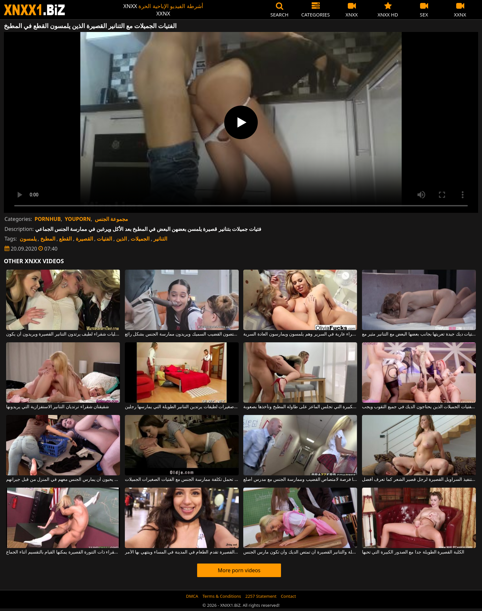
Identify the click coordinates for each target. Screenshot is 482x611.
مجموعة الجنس (111, 219)
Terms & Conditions (222, 596)
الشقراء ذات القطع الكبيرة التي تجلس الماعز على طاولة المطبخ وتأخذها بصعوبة (300, 406)
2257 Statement (260, 596)
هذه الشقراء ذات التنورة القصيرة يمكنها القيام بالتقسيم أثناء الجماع (63, 552)
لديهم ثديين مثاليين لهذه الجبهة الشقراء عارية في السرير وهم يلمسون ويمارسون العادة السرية (300, 334)
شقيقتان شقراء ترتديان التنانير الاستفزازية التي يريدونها (57, 406)
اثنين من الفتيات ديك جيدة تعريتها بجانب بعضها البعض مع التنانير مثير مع (419, 334)
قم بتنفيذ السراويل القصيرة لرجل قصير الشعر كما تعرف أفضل (419, 479)
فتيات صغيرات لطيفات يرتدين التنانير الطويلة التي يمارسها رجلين (182, 406)
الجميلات (140, 238)
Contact (288, 596)
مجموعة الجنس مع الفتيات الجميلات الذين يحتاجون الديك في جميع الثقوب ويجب (419, 406)
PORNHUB (48, 219)
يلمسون (28, 238)
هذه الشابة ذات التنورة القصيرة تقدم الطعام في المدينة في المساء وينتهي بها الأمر (182, 552)
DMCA (192, 596)
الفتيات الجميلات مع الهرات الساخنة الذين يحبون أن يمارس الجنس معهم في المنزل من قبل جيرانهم (63, 479)
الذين (121, 238)
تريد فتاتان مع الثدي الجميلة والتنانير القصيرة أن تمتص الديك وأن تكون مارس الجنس (300, 552)
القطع (65, 238)
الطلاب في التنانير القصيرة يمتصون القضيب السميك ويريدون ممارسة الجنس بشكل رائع (182, 334)
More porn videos (239, 570)
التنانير (160, 238)
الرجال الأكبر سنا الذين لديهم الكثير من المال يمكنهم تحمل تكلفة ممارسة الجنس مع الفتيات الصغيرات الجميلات (182, 479)
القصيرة (84, 238)
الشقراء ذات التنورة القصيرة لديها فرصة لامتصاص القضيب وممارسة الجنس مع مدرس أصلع (300, 479)
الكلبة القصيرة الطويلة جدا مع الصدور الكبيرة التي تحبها (413, 552)
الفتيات (104, 238)
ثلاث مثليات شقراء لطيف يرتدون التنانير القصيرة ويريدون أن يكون (63, 334)
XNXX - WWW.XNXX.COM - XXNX (34, 10)
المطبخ (47, 238)
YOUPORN (78, 219)
